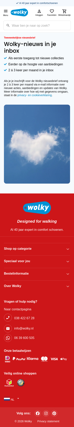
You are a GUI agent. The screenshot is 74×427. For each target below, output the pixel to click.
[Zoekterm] (41, 25)
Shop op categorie (18, 248)
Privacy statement (48, 421)
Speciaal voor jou (17, 261)
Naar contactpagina (17, 309)
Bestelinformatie (16, 273)
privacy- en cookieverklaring (35, 95)
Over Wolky (12, 286)
